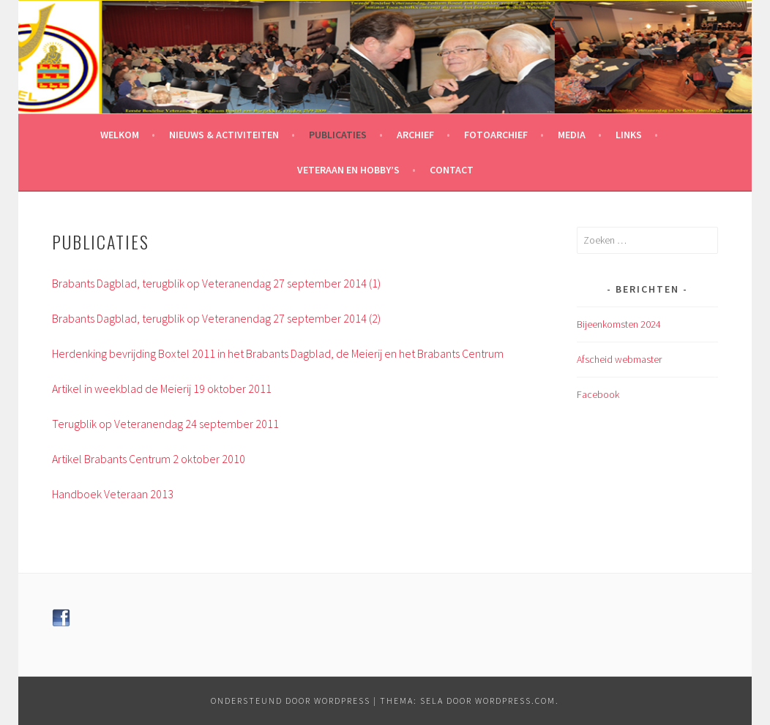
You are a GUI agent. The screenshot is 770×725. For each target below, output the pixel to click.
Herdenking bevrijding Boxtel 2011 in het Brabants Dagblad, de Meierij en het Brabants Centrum (278, 353)
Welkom (119, 134)
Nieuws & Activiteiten (224, 134)
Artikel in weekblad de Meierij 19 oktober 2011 (162, 388)
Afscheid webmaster (619, 359)
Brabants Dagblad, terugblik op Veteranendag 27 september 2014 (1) (216, 283)
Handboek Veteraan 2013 (112, 494)
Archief (415, 134)
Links (629, 134)
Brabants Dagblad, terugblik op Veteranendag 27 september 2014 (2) (216, 318)
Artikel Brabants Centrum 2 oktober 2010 (148, 458)
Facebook (598, 394)
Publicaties (338, 134)
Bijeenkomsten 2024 (619, 324)
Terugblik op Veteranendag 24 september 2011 (165, 423)
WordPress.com (515, 700)
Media (572, 134)
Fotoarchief (496, 134)
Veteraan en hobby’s (348, 169)
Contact (452, 169)
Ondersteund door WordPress (290, 700)
